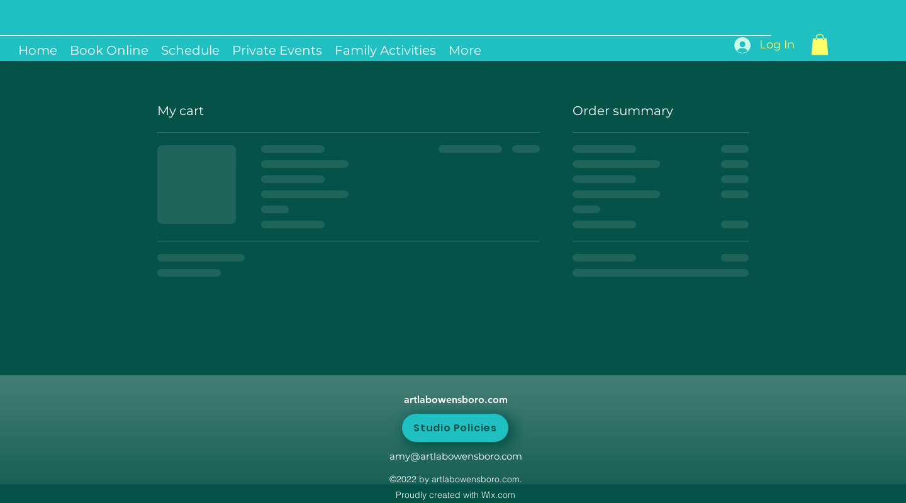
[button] (820, 44)
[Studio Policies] (455, 428)
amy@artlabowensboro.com (455, 456)
